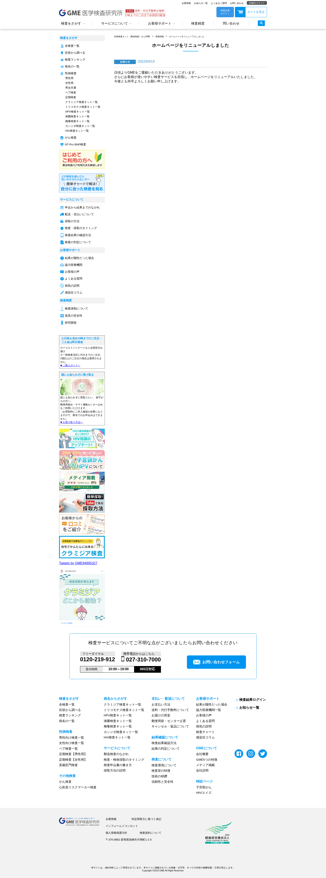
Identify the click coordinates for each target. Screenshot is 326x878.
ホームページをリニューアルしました (186, 36)
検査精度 (198, 23)
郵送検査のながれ (116, 754)
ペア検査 (70, 92)
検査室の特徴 (161, 770)
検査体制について (76, 308)
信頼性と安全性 (162, 781)
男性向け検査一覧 (71, 737)
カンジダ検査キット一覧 (80, 126)
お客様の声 (72, 271)
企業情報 (186, 3)
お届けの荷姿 (161, 715)
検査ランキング (75, 59)
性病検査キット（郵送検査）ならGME (132, 36)
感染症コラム (73, 292)
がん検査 (71, 137)
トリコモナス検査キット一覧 (82, 106)
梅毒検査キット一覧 (77, 121)
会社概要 (202, 754)
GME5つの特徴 (206, 759)
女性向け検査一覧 (71, 743)
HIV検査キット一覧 (77, 130)
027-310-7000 (143, 659)
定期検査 (70, 97)
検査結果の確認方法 (78, 235)
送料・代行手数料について (170, 710)
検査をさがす (71, 23)
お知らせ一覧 (201, 3)
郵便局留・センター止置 (169, 721)
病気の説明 (72, 285)
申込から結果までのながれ (82, 207)
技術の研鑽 (159, 776)
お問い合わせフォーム (216, 662)
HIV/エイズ (203, 792)
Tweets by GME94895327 (78, 563)
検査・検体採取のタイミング (124, 759)
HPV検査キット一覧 (77, 111)
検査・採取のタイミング (81, 228)
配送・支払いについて (79, 214)
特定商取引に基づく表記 (146, 819)
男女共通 (70, 87)
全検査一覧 (72, 45)
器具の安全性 (73, 315)
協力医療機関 (73, 264)
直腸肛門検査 (68, 765)
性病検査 (71, 73)
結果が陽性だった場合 (79, 258)
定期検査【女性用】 (73, 759)
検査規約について (150, 832)
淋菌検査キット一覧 (77, 116)
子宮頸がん (204, 787)
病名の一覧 (72, 66)
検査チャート (205, 732)
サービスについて (114, 23)
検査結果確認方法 (164, 743)
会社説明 (202, 770)
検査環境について (164, 765)
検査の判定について (78, 242)
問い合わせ (231, 23)
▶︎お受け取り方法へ (71, 422)
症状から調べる (75, 52)
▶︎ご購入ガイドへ (70, 365)
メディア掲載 (205, 765)
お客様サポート (159, 23)
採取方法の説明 (115, 770)
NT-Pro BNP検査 (75, 144)
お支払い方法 (161, 704)
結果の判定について (166, 748)
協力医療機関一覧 (208, 710)
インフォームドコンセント (122, 825)
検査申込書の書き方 (118, 765)
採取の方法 (72, 221)
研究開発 (71, 322)
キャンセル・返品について (170, 726)
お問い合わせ (237, 3)
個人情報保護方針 (116, 832)
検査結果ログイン (252, 699)
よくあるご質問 (219, 3)
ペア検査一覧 (68, 748)
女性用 (69, 82)
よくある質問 (73, 278)
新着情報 (160, 36)
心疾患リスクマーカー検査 (77, 787)
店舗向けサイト (257, 3)
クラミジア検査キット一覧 (81, 102)
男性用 (69, 78)
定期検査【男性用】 (73, 754)
